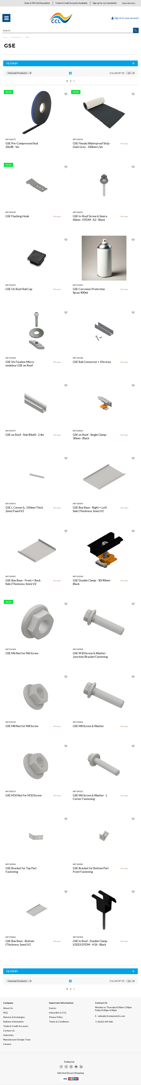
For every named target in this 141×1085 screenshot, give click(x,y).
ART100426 (78, 722)
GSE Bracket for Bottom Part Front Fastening (91, 869)
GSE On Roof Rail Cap (18, 289)
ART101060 (10, 358)
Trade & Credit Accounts (15, 1026)
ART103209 (10, 212)
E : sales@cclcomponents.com (110, 1016)
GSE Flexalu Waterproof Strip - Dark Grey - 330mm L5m (92, 145)
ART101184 (10, 649)
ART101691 (10, 285)
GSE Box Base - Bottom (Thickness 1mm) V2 (19, 942)
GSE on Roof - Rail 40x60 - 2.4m (24, 434)
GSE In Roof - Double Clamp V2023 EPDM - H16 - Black (90, 942)
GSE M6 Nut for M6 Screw (21, 653)
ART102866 (10, 937)
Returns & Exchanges (14, 1017)
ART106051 (78, 212)
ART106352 (78, 139)
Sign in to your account (125, 18)
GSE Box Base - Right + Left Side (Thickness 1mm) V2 (90, 509)
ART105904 (78, 937)
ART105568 (78, 358)
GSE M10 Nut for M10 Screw (23, 795)
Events (52, 1008)
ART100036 (10, 864)
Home (5, 37)
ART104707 (10, 430)
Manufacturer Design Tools (17, 1039)
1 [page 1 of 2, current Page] (67, 80)
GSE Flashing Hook (17, 216)
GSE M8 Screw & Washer (88, 726)
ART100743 (10, 722)
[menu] (6, 18)
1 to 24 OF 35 (117, 73)
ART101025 (78, 285)
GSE (27, 37)
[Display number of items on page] (130, 73)
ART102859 (78, 503)
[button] (136, 30)
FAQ (5, 1012)
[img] (61, 1066)
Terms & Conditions (59, 1021)
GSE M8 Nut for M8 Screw (21, 726)
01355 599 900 (104, 1021)
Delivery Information (13, 1021)
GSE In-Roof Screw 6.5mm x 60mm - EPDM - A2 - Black (90, 217)
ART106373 (10, 139)
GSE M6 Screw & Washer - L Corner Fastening (90, 797)
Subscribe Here (128, 3)
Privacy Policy (56, 1017)
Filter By (70, 63)
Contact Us (9, 1030)
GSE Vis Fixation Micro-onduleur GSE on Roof (20, 363)
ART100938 (78, 649)
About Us (8, 1008)
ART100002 (78, 864)
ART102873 (10, 503)
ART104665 (78, 430)
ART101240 (78, 576)
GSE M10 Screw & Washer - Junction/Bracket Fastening (90, 654)
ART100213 (10, 791)
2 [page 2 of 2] (70, 80)
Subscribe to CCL (58, 1012)
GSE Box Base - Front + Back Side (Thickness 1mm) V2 (23, 582)
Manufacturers (17, 37)
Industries (8, 1035)
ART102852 (10, 576)
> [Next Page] (74, 80)
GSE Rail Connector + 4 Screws (92, 362)
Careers (7, 1044)
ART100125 (78, 791)
